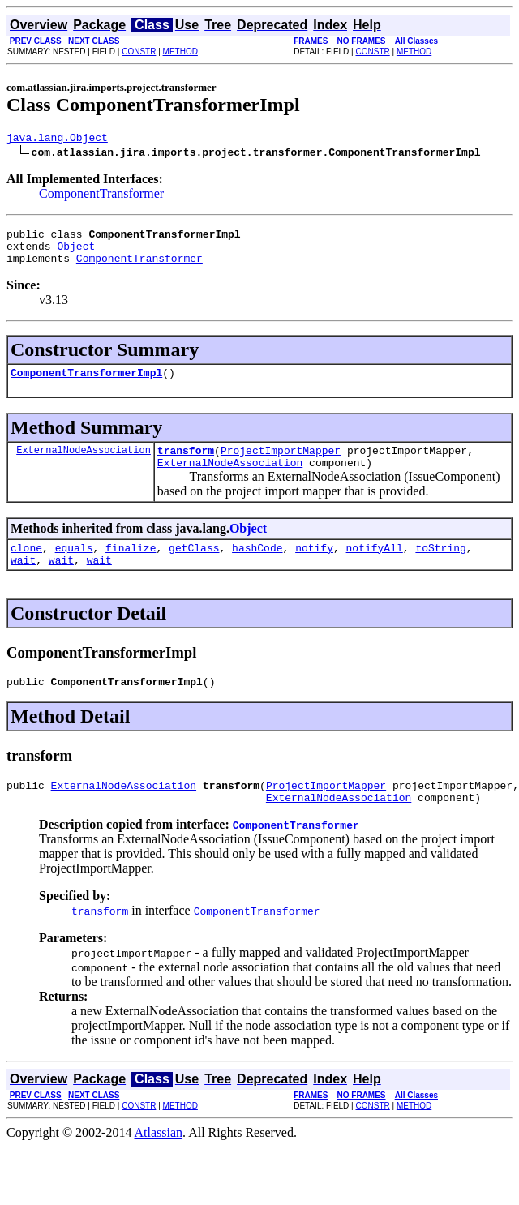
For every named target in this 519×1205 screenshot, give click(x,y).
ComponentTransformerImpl (86, 384)
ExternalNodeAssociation (83, 464)
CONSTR (139, 51)
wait (23, 581)
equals (74, 567)
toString (440, 567)
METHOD (180, 51)
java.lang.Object (57, 139)
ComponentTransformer (101, 196)
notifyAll (374, 567)
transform (185, 464)
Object (76, 253)
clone (26, 567)
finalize (130, 567)
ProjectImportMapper (281, 464)
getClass (194, 567)
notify (314, 567)
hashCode (257, 567)
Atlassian (159, 1162)
